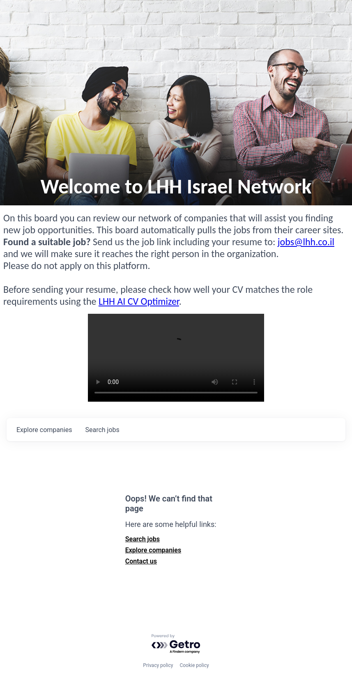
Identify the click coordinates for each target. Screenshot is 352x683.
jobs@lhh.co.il (306, 242)
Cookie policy (194, 665)
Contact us (141, 561)
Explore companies (153, 550)
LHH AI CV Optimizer (139, 301)
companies (44, 430)
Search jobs (142, 539)
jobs (102, 430)
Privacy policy (158, 665)
